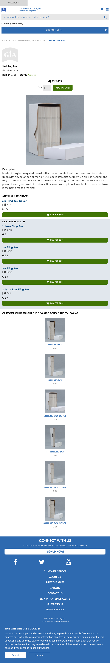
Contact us (55, 593)
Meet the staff (55, 582)
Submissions (55, 604)
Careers (55, 587)
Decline (39, 655)
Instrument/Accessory (31, 40)
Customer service (55, 571)
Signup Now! (55, 551)
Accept (15, 655)
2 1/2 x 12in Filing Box (15, 289)
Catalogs (13, 3)
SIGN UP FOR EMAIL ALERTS (55, 598)
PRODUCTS (8, 40)
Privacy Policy (55, 609)
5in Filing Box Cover (14, 200)
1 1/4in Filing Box (12, 226)
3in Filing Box (10, 268)
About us (55, 577)
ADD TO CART (63, 87)
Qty (40, 87)
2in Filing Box (10, 247)
